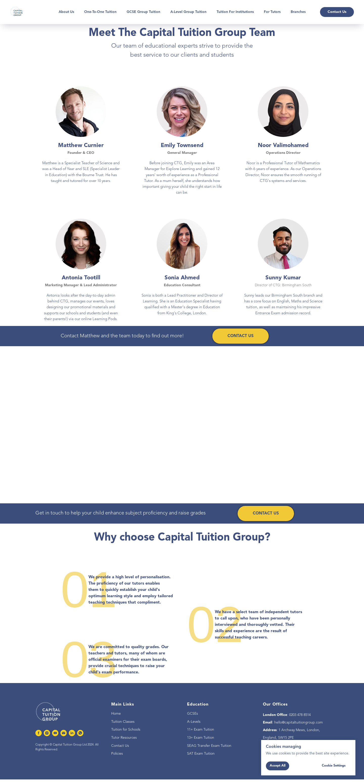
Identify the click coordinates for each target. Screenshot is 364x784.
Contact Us (120, 746)
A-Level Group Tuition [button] (188, 12)
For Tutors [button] (272, 12)
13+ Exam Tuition (200, 737)
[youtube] (55, 733)
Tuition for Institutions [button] (235, 12)
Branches (298, 12)
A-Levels (193, 722)
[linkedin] (72, 733)
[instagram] (47, 733)
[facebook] (38, 733)
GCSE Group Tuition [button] (143, 12)
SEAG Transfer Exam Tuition (209, 746)
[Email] (63, 733)
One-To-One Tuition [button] (100, 12)
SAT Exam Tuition (201, 753)
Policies (117, 753)
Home (116, 713)
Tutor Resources (124, 737)
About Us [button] (66, 12)
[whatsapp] (80, 733)
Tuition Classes (122, 722)
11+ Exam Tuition (200, 729)
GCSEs (192, 713)
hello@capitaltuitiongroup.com (298, 722)
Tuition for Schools (125, 729)
